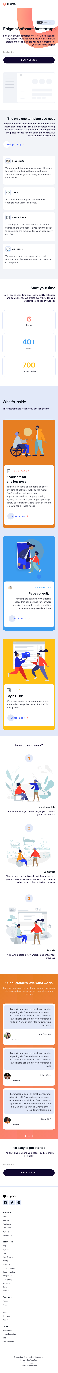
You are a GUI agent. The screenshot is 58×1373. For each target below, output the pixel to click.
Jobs (5, 1305)
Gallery (6, 1287)
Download (7, 1264)
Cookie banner (9, 1268)
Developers (7, 1235)
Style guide (7, 1330)
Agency (6, 1231)
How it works (8, 1257)
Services (6, 1283)
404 (4, 1338)
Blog (4, 1245)
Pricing (5, 1261)
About (5, 1301)
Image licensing (9, 1334)
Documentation (9, 1272)
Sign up (6, 1249)
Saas (5, 1216)
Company (7, 1228)
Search (6, 1291)
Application (7, 1224)
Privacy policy (29, 1363)
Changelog (7, 1279)
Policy (5, 1320)
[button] (52, 4)
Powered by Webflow (29, 1360)
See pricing (14, 144)
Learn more (18, 516)
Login (5, 1253)
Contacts (6, 1316)
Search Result (8, 1341)
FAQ (4, 1309)
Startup (6, 1220)
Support (6, 1312)
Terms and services (29, 1366)
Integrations (8, 1276)
